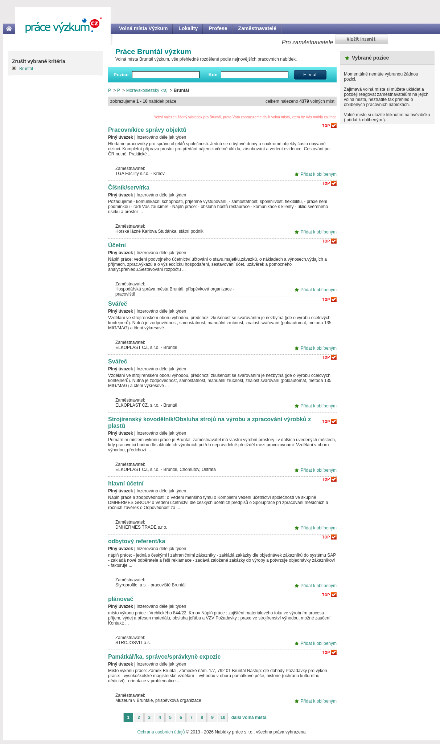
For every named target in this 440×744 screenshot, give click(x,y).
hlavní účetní (126, 483)
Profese (218, 28)
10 (223, 717)
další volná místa (249, 717)
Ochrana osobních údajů (161, 732)
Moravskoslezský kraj (147, 90)
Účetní (117, 245)
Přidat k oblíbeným (319, 174)
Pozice (121, 74)
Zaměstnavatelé (257, 28)
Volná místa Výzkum (143, 28)
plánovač (120, 599)
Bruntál (26, 68)
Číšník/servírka (128, 187)
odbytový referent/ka (136, 541)
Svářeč (117, 304)
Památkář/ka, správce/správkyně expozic (164, 657)
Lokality (188, 28)
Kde (213, 74)
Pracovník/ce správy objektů (147, 130)
